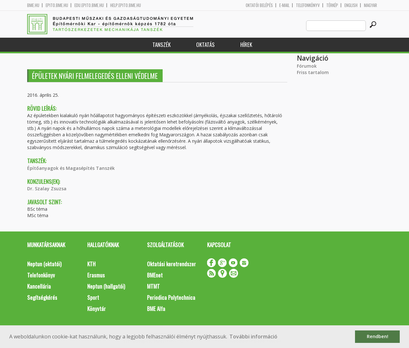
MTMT (153, 286)
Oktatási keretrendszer (171, 264)
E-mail (284, 5)
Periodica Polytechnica (171, 297)
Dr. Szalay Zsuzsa (46, 188)
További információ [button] (253, 336)
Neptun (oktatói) (44, 264)
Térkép (332, 5)
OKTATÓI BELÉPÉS (259, 5)
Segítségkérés (42, 297)
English (351, 5)
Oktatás (205, 45)
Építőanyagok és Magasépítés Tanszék (71, 168)
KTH (91, 264)
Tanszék (161, 45)
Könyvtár (96, 309)
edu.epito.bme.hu (89, 5)
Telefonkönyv (308, 5)
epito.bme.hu (57, 5)
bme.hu (33, 5)
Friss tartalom (313, 72)
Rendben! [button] (377, 336)
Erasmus (96, 275)
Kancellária (39, 286)
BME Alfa (156, 309)
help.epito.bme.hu (125, 5)
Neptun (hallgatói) (106, 286)
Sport (93, 297)
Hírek (246, 45)
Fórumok (307, 66)
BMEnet (155, 275)
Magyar (370, 5)
